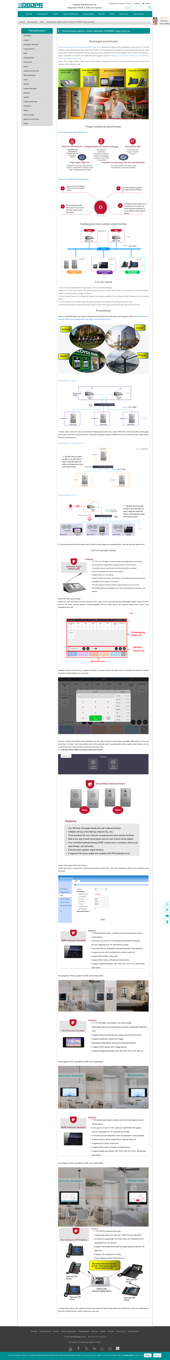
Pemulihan (27, 106)
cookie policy (128, 1355)
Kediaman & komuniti (31, 71)
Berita (112, 14)
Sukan (26, 80)
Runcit (26, 66)
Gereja (26, 124)
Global (147, 3)
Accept (157, 1355)
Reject (147, 1355)
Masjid (26, 110)
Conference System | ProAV (119, 3)
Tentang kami (42, 14)
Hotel (42, 22)
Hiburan (26, 84)
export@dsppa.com (78, 1336)
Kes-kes (101, 14)
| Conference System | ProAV (89, 1342)
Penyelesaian (88, 14)
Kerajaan (27, 93)
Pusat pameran (29, 49)
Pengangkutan (29, 58)
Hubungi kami (138, 14)
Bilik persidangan (30, 75)
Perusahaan (28, 62)
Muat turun (123, 14)
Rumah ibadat (29, 115)
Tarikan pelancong (30, 102)
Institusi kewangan (30, 88)
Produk (55, 14)
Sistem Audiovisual (70, 14)
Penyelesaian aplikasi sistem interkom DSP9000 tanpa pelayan (70, 22)
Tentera (26, 97)
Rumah (29, 14)
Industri (26, 40)
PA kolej (111, 1331)
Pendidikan (27, 36)
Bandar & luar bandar (31, 119)
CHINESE (137, 3)
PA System (73, 1342)
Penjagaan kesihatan (31, 44)
